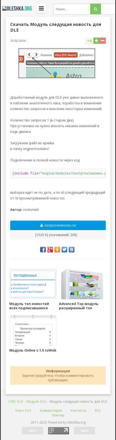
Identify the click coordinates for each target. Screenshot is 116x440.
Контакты (78, 410)
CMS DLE (16, 401)
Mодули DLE (36, 401)
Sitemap (58, 415)
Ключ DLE (23, 410)
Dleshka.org (16, 8)
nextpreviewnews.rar (58, 225)
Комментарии (51, 410)
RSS (98, 410)
